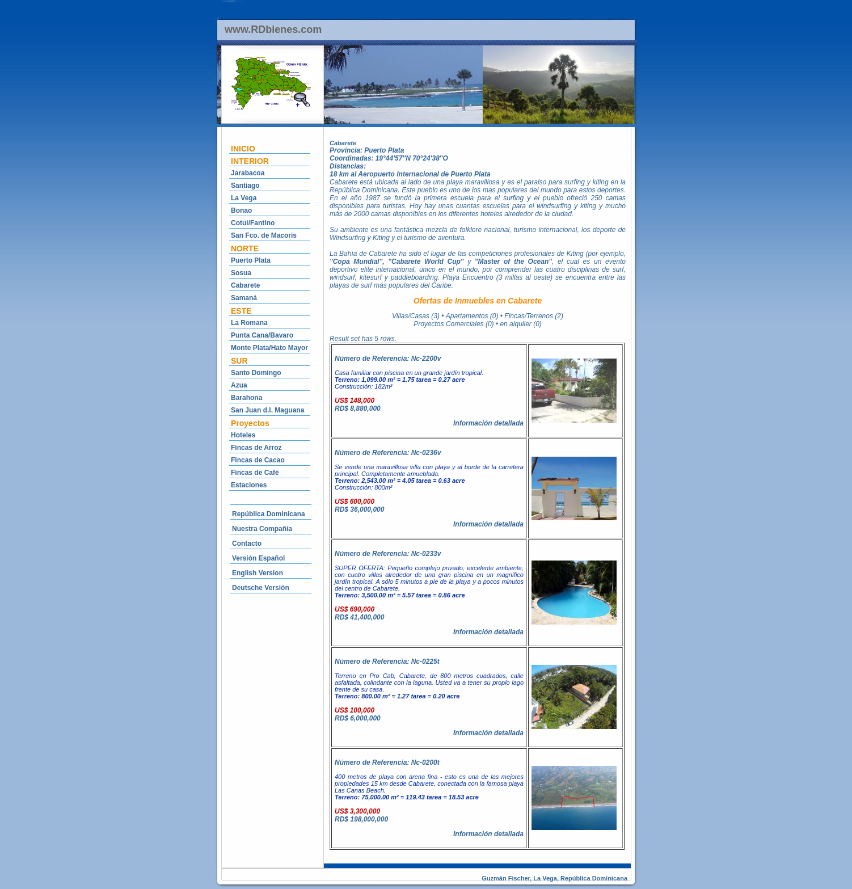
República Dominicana (268, 514)
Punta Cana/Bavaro (262, 335)
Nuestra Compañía (262, 529)
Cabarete (245, 285)
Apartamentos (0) (472, 316)
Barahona (246, 398)
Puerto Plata (251, 260)
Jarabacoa (247, 173)
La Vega (243, 198)
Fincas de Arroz (256, 448)
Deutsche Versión (260, 588)
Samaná (244, 298)
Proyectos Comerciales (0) (454, 324)
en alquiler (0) (520, 324)
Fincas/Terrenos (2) (533, 316)
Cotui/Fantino (253, 223)
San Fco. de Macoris (264, 235)
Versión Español (258, 558)
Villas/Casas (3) (416, 316)
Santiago (245, 185)
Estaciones (249, 485)
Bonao (241, 210)
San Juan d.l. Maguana (267, 410)
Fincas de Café (255, 473)
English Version (257, 573)
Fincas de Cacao (258, 460)
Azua (239, 385)
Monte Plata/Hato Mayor (269, 348)
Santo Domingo (256, 373)
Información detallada (488, 423)
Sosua (241, 273)
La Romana (249, 323)
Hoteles (243, 435)
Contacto (246, 543)
